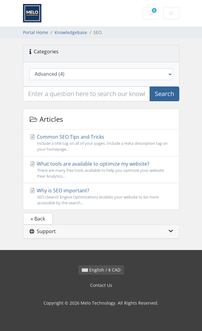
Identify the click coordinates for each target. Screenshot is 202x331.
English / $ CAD (101, 270)
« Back (38, 218)
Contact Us (101, 285)
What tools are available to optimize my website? (101, 169)
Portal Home (35, 32)
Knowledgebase (71, 32)
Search (164, 94)
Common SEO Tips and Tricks (101, 142)
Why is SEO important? (101, 196)
